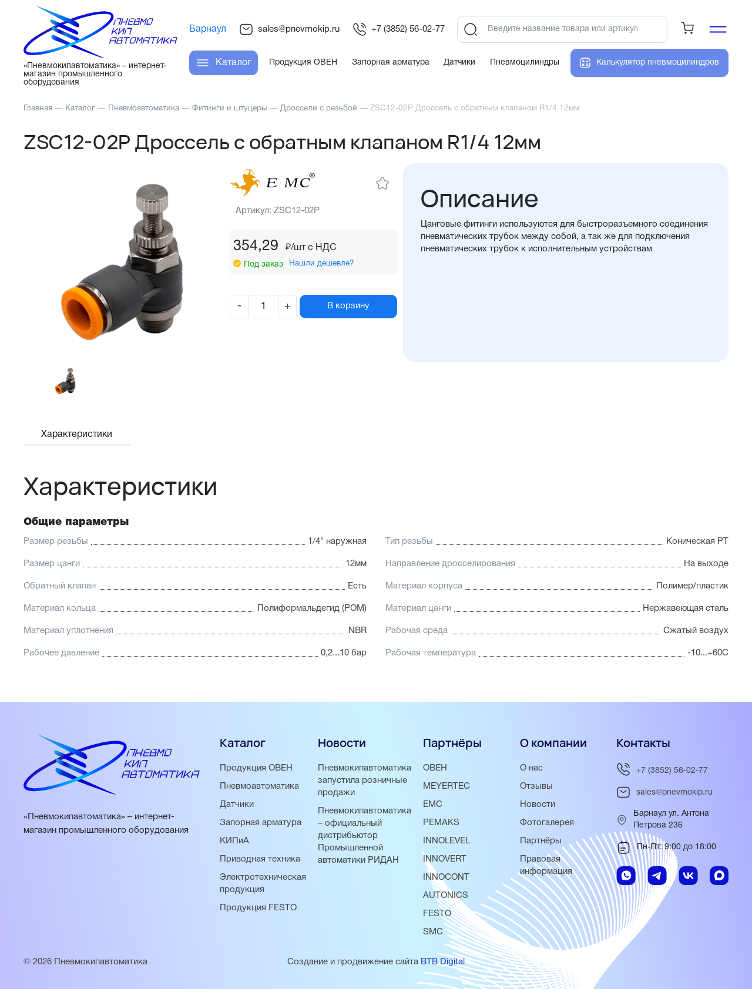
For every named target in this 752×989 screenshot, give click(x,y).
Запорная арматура (260, 823)
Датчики (237, 804)
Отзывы (536, 786)
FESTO (437, 914)
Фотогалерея (547, 823)
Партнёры (541, 841)
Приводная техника (260, 859)
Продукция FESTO (258, 908)
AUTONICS (445, 896)
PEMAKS (441, 823)
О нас (531, 768)
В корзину (348, 306)
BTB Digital (443, 962)
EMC (432, 804)
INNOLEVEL (446, 841)
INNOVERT (444, 859)
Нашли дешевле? (321, 263)
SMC (433, 932)
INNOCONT (446, 877)
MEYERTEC (446, 786)
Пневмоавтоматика (259, 786)
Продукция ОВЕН (256, 768)
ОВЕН (435, 768)
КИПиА (234, 841)
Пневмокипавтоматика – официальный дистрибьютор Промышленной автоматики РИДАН (364, 835)
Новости (537, 804)
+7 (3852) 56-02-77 (398, 29)
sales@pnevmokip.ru (289, 29)
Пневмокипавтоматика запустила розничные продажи (364, 780)
